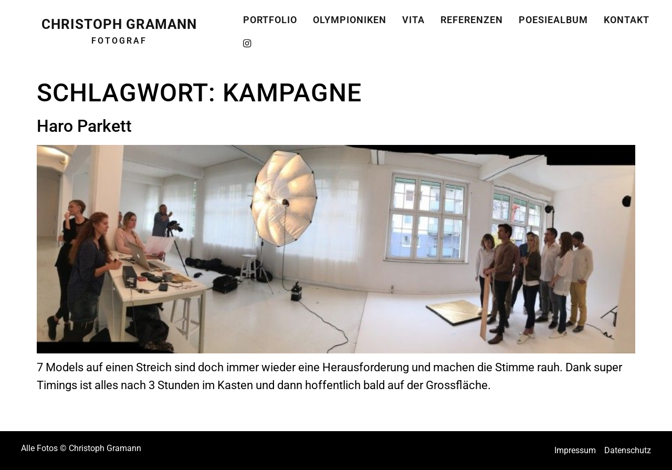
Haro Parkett (84, 126)
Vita (413, 17)
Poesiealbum (553, 17)
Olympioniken (349, 17)
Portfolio (270, 17)
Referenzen (471, 17)
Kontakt (626, 17)
